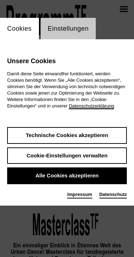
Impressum (79, 194)
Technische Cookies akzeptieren (67, 135)
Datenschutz (113, 194)
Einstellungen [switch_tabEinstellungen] (68, 28)
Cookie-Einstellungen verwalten (67, 155)
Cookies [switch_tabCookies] (19, 28)
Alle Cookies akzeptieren (67, 175)
